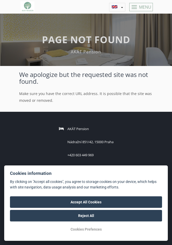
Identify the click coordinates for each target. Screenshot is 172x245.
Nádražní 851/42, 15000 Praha (90, 142)
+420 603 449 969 (80, 155)
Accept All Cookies (86, 202)
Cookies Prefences (86, 229)
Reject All (86, 216)
